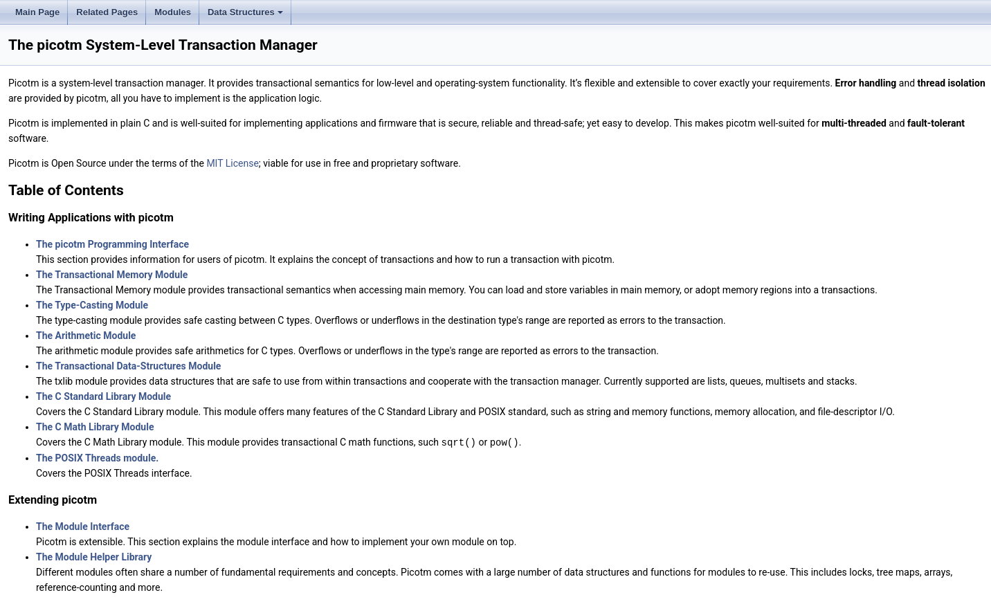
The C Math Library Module (95, 426)
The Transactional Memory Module (112, 274)
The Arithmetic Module (86, 335)
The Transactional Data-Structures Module (128, 366)
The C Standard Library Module (103, 396)
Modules (172, 12)
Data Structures (246, 16)
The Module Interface (82, 525)
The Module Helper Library (94, 556)
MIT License (232, 163)
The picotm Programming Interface (112, 244)
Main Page (37, 12)
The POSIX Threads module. (97, 457)
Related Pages (107, 12)
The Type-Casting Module (92, 305)
